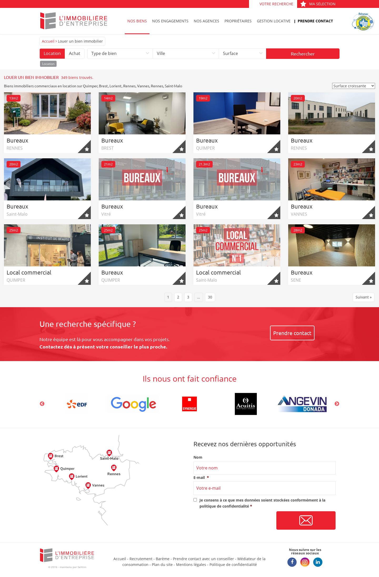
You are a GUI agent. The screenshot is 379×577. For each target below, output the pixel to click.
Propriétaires (238, 20)
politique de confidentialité (224, 506)
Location (52, 53)
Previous (42, 404)
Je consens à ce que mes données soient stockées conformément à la (262, 503)
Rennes (129, 85)
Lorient (115, 85)
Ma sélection (318, 4)
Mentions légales (191, 564)
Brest (103, 85)
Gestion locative (274, 20)
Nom (197, 457)
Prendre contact (315, 20)
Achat (74, 53)
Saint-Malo (173, 85)
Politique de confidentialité (233, 564)
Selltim (82, 567)
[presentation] (233, 520)
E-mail (201, 477)
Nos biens (137, 20)
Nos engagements (170, 20)
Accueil (48, 41)
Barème (162, 558)
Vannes (143, 85)
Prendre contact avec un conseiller (203, 558)
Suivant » (364, 297)
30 (210, 297)
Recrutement (140, 558)
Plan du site (162, 564)
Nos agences (206, 20)
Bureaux (17, 140)
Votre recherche (276, 3)
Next (337, 404)
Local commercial (29, 272)
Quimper (90, 85)
